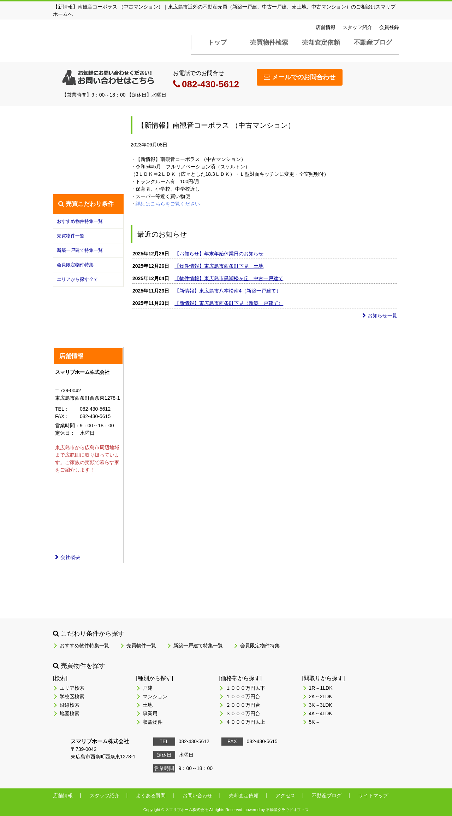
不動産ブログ (373, 42)
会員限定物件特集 (75, 264)
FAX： (62, 416)
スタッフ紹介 (357, 27)
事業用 (150, 713)
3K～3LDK (320, 705)
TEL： (62, 409)
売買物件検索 (269, 42)
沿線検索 (69, 705)
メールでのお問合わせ (299, 77)
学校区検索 (72, 696)
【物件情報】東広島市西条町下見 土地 (218, 266)
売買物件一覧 (70, 235)
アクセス (285, 795)
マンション (155, 696)
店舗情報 (325, 27)
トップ (217, 42)
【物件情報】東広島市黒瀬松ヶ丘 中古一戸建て (228, 278)
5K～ (314, 722)
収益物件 (152, 722)
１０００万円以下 (245, 688)
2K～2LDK (320, 696)
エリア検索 (72, 688)
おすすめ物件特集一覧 (80, 221)
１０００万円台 (243, 696)
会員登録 (389, 27)
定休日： (65, 433)
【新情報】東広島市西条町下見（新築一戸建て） (228, 303)
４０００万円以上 (245, 722)
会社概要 (67, 557)
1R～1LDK (321, 688)
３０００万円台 (243, 713)
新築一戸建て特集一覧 (80, 250)
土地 (148, 705)
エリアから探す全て (77, 279)
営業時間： (67, 425)
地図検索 (69, 713)
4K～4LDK (320, 713)
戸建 (148, 688)
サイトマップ (373, 795)
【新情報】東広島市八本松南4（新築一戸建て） (227, 291)
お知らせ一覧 (379, 315)
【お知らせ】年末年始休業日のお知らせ (218, 253)
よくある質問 (151, 795)
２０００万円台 (243, 705)
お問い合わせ (197, 795)
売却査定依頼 (321, 42)
